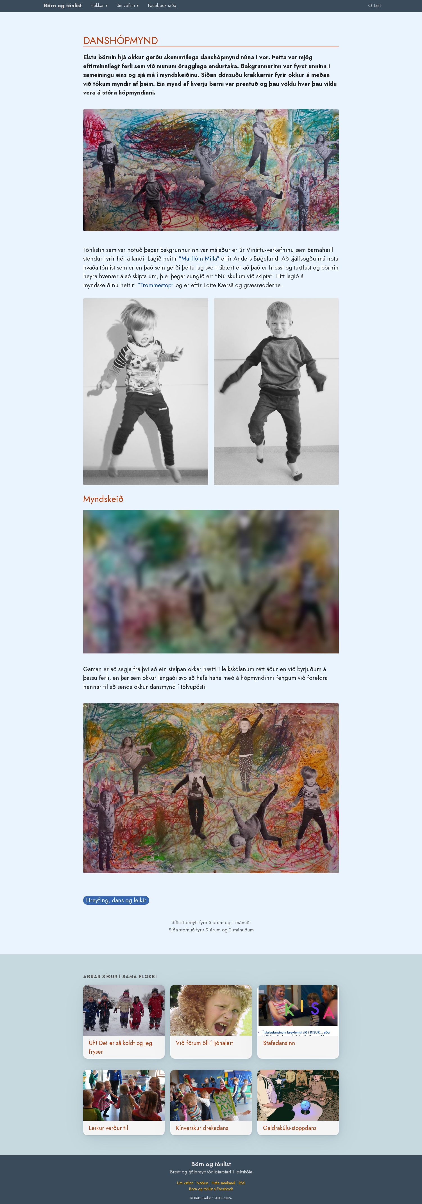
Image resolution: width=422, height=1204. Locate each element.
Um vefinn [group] (126, 5)
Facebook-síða (162, 5)
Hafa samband (223, 1183)
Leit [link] (374, 5)
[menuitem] (162, 6)
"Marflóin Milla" (199, 258)
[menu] (99, 5)
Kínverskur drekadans (202, 1128)
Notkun (202, 1183)
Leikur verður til (108, 1128)
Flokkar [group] (97, 5)
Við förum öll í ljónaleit (204, 1043)
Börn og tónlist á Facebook (211, 1189)
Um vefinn (185, 1183)
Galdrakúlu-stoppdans (289, 1128)
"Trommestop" (155, 285)
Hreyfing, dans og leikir (116, 900)
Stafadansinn (279, 1043)
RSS (242, 1183)
